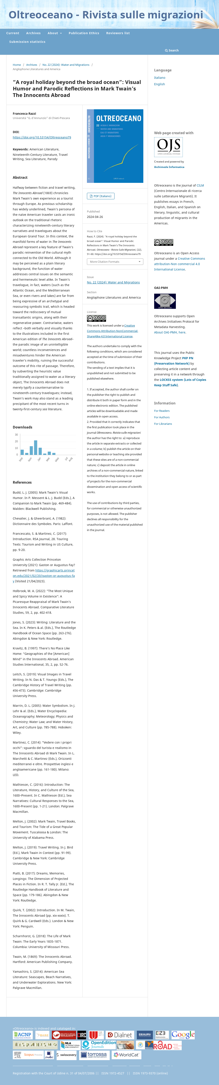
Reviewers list (118, 33)
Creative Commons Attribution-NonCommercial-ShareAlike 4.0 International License (112, 331)
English (159, 84)
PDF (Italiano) (102, 196)
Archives (33, 33)
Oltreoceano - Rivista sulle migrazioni (105, 14)
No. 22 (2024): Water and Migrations (65, 65)
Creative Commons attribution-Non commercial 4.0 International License (179, 263)
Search (172, 50)
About (53, 33)
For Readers (162, 411)
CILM (200, 185)
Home (17, 65)
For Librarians (163, 424)
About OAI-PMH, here (169, 332)
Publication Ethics (84, 33)
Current (12, 33)
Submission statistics (27, 42)
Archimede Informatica (169, 167)
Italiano (159, 78)
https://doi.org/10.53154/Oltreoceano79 (42, 137)
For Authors (162, 417)
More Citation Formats (104, 262)
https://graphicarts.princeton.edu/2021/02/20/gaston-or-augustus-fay (44, 575)
